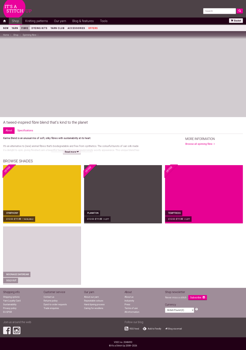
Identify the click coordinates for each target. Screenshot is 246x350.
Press (127, 304)
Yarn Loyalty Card (12, 300)
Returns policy (51, 300)
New (6, 28)
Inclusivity (129, 300)
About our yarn (91, 297)
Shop (15, 21)
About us (129, 297)
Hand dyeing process (94, 304)
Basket (236, 20)
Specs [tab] (25, 130)
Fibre (25, 28)
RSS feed (132, 328)
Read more (72, 152)
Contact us (49, 297)
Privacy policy (9, 308)
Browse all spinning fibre (198, 143)
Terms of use (131, 308)
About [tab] (9, 130)
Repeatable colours (93, 300)
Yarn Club (58, 28)
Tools (103, 21)
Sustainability (9, 304)
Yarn (15, 28)
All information (132, 312)
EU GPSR (7, 312)
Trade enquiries (51, 308)
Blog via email (173, 328)
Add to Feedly (152, 328)
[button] (196, 309)
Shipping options (11, 297)
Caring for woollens (93, 308)
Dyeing (40, 28)
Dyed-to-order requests (55, 304)
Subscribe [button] (197, 297)
